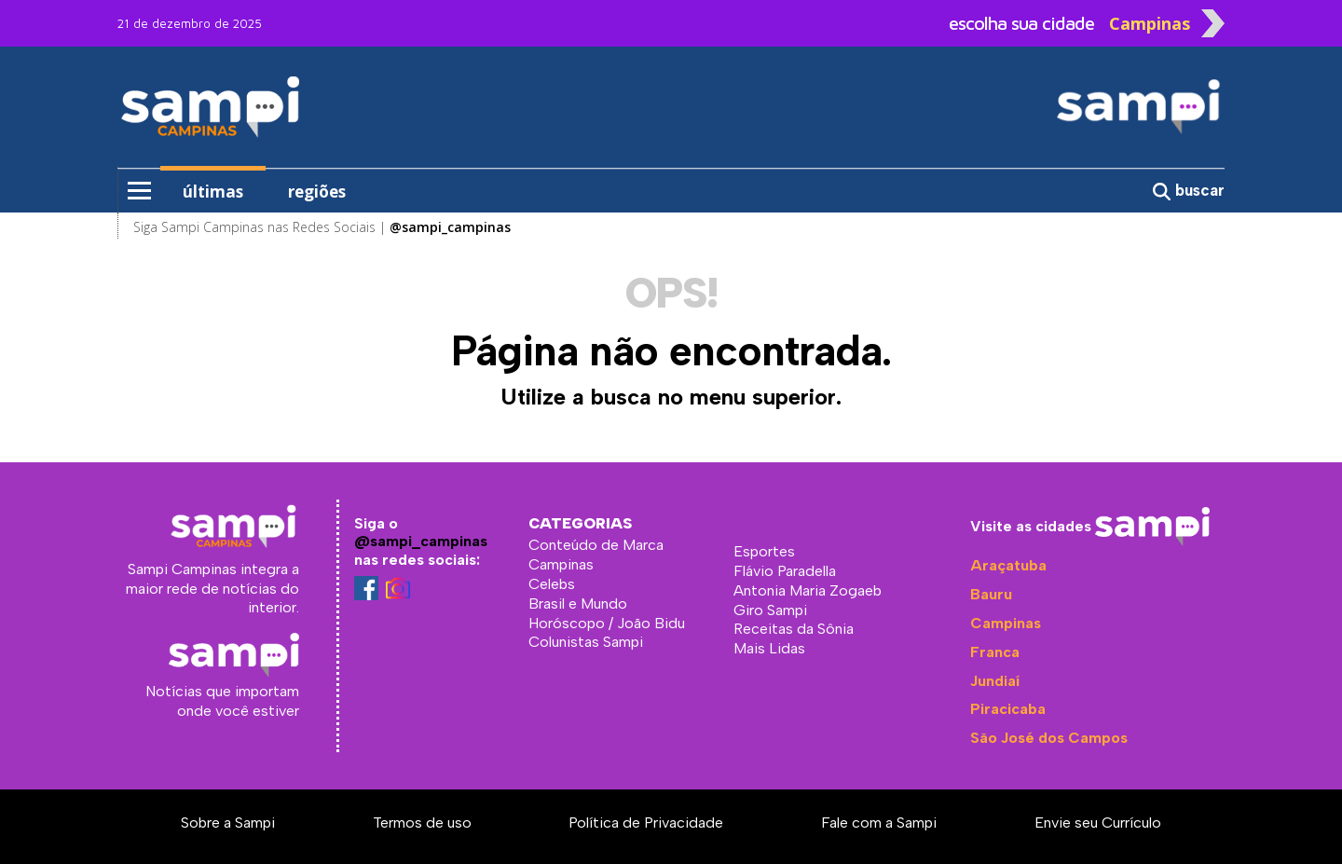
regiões (317, 191)
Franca (995, 652)
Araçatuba (1008, 565)
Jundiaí (995, 681)
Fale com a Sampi (879, 822)
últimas (213, 191)
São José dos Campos (1049, 738)
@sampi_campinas (420, 541)
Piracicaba (1008, 709)
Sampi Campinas (262, 106)
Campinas (1005, 623)
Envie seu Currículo (1097, 822)
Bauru (991, 594)
